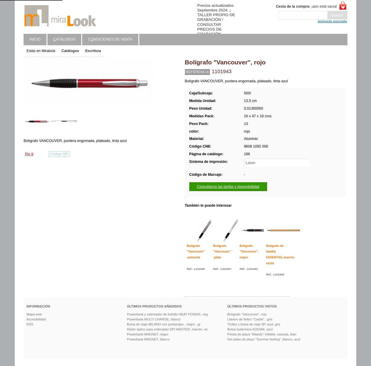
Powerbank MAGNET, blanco (148, 339)
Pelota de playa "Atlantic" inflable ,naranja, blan (261, 334)
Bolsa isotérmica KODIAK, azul (250, 329)
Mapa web (34, 314)
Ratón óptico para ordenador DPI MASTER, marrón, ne (167, 329)
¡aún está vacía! (306, 6)
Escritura (93, 51)
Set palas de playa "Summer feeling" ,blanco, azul (263, 339)
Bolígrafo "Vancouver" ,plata (222, 251)
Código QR (59, 154)
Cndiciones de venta (110, 39)
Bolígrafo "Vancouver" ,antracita (196, 251)
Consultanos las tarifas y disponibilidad (228, 187)
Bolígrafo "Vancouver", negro (249, 251)
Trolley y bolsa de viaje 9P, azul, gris (253, 324)
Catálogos (70, 51)
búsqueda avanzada (332, 21)
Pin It (29, 154)
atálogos (64, 39)
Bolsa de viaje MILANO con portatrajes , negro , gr (164, 324)
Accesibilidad (36, 319)
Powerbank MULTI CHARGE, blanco (153, 319)
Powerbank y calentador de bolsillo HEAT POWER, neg (167, 314)
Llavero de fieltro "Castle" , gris (249, 319)
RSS (29, 324)
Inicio (35, 39)
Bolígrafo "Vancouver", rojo (246, 314)
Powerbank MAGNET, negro (147, 334)
